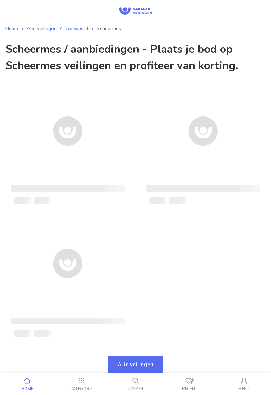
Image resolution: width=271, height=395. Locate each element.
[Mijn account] (244, 384)
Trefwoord (76, 28)
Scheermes (109, 28)
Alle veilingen (42, 28)
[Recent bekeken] (190, 384)
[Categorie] (81, 384)
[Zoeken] (135, 384)
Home (11, 28)
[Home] (27, 384)
